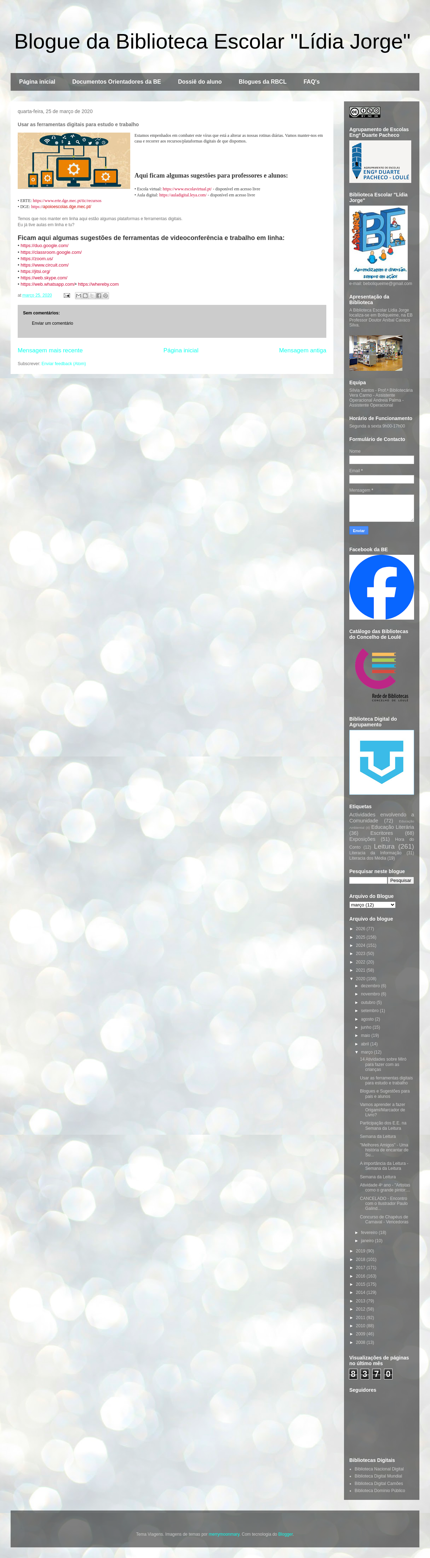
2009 (361, 1333)
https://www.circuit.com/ (45, 265)
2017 (361, 1267)
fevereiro (370, 1232)
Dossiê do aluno (200, 82)
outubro (369, 1002)
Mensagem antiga (302, 350)
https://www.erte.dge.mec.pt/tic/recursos (67, 200)
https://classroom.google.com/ (51, 252)
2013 (361, 1301)
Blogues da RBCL (263, 82)
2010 (361, 1325)
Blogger (285, 1534)
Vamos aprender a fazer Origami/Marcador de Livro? (382, 1109)
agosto (368, 1019)
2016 (361, 1276)
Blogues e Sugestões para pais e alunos (385, 1094)
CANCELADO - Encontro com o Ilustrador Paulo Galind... (384, 1203)
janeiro (368, 1240)
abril (365, 1044)
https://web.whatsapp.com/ (48, 284)
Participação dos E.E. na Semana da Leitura (383, 1125)
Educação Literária (392, 827)
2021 (361, 970)
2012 (361, 1309)
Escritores (382, 833)
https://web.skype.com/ (44, 277)
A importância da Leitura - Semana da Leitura (384, 1166)
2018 (361, 1259)
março (367, 1052)
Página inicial (37, 82)
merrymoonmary (224, 1534)
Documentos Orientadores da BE (116, 82)
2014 (361, 1292)
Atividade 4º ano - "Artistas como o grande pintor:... (385, 1188)
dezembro (371, 985)
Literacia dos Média (367, 858)
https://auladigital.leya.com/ (183, 194)
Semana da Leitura (378, 1136)
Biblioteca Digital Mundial (378, 1476)
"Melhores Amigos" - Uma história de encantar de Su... (384, 1150)
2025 (361, 937)
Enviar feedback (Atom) (63, 363)
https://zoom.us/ (37, 258)
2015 (361, 1284)
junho (367, 1027)
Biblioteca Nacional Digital (379, 1469)
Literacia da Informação (375, 852)
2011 (361, 1317)
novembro (371, 994)
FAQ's (312, 82)
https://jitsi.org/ (35, 271)
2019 (361, 1251)
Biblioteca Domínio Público (380, 1490)
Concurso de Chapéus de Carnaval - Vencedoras (384, 1219)
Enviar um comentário (52, 323)
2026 (361, 928)
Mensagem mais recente (50, 350)
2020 (361, 978)
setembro (370, 1010)
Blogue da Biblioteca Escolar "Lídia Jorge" (212, 41)
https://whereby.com (98, 284)
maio (366, 1035)
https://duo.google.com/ (44, 245)
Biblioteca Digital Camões (379, 1483)
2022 (361, 962)
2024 (361, 945)
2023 (361, 953)
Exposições (362, 839)
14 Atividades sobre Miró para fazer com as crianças (383, 1064)
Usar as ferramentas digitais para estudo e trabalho (386, 1080)
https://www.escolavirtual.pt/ (187, 188)
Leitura (384, 846)
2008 (361, 1342)
